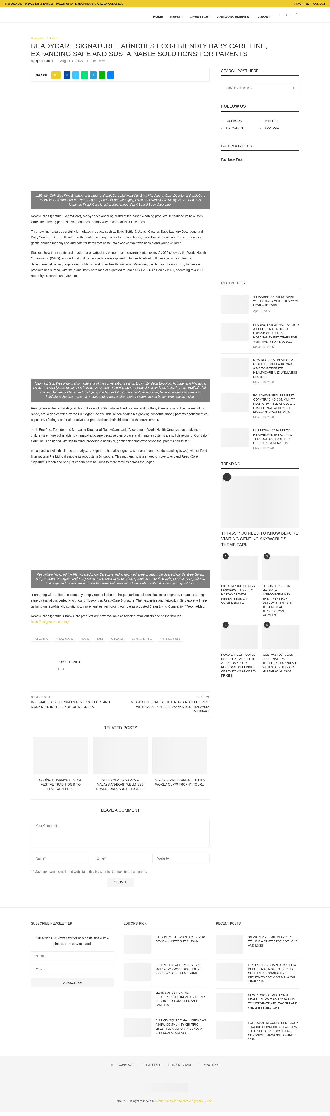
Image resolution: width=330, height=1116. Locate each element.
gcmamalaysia (142, 642)
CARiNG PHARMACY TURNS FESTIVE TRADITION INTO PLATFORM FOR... (60, 788)
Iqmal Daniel (44, 65)
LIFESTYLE (199, 17)
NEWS (175, 17)
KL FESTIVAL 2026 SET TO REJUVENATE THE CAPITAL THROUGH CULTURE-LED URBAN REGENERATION (272, 441)
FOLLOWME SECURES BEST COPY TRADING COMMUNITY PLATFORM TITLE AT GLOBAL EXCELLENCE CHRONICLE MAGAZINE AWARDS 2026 (274, 407)
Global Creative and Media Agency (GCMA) (184, 1104)
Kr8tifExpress (170, 642)
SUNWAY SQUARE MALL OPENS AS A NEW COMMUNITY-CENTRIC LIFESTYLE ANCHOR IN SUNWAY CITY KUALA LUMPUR (181, 1030)
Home (158, 17)
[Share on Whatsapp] (84, 79)
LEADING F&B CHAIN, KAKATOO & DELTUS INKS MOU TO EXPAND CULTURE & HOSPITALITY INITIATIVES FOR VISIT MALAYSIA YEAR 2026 (276, 337)
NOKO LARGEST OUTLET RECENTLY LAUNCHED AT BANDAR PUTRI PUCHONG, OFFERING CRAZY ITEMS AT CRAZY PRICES (239, 669)
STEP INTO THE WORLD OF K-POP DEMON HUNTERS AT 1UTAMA (180, 943)
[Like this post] (57, 79)
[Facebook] (280, 17)
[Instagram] (287, 17)
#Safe (85, 642)
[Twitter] (283, 17)
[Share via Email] (110, 79)
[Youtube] (290, 17)
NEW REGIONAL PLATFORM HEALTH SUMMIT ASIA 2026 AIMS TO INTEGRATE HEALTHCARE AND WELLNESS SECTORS (275, 372)
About (264, 17)
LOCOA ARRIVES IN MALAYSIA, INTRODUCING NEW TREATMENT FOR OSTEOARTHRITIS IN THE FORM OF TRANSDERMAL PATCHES (277, 604)
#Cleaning (41, 642)
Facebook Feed (232, 163)
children (117, 642)
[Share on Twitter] (75, 79)
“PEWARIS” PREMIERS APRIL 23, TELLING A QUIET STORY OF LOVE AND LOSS (276, 305)
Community (38, 41)
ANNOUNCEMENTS (233, 17)
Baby (100, 642)
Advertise (301, 3)
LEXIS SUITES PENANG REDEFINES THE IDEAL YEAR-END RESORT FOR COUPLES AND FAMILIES (180, 1003)
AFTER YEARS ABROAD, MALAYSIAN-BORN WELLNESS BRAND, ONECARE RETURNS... (120, 788)
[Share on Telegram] (93, 79)
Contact (319, 3)
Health (56, 41)
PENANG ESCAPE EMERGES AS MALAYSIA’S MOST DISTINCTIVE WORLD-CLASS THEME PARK (178, 973)
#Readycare (64, 642)
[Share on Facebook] (67, 79)
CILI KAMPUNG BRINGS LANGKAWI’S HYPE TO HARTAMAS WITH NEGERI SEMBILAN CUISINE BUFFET (238, 598)
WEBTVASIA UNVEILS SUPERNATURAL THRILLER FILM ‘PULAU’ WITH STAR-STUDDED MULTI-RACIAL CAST (279, 667)
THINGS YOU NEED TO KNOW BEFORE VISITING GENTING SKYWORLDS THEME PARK (259, 543)
